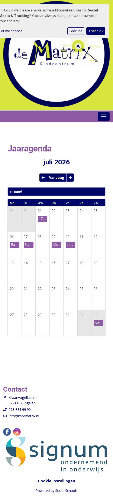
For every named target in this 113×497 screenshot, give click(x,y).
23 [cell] (53, 288)
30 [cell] (26, 210)
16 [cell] (53, 262)
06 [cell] (12, 236)
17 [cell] (68, 262)
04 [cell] (81, 210)
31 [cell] (68, 314)
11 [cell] (81, 236)
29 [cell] (12, 210)
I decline (75, 31)
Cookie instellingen (56, 481)
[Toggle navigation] (104, 116)
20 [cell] (12, 288)
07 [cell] (26, 236)
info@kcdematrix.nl (24, 416)
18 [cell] (81, 262)
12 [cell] (95, 236)
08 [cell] (40, 236)
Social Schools (66, 490)
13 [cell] (12, 262)
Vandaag (56, 177)
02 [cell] (53, 210)
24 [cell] (68, 288)
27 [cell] (12, 314)
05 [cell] (95, 210)
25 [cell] (81, 288)
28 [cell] (26, 314)
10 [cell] (68, 236)
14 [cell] (26, 262)
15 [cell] (40, 262)
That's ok (95, 31)
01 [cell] (40, 210)
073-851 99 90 (20, 409)
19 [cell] (95, 262)
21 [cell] (26, 288)
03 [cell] (68, 210)
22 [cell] (40, 288)
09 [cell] (53, 236)
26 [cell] (95, 288)
